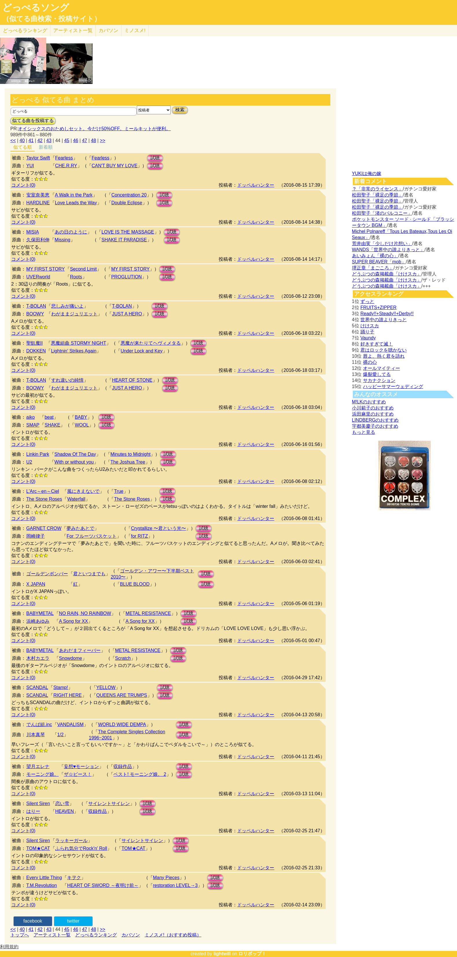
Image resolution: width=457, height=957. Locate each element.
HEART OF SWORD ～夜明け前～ (103, 885)
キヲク (74, 877)
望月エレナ (37, 766)
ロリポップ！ (252, 953)
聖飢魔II (34, 343)
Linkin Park (37, 454)
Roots (76, 276)
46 (75, 140)
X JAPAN (35, 584)
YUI (30, 165)
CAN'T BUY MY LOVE (115, 165)
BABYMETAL (40, 613)
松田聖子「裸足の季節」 (377, 194)
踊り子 (367, 331)
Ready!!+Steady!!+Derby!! (387, 313)
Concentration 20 (129, 194)
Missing (62, 239)
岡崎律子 (35, 536)
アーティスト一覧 (52, 934)
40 (22, 140)
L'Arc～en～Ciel (42, 491)
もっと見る (363, 432)
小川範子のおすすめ (373, 407)
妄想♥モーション (81, 766)
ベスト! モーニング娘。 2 (139, 774)
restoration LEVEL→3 (175, 885)
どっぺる (25, 30)
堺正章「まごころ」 (373, 267)
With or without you (74, 462)
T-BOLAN (36, 306)
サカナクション (379, 380)
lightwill (222, 953)
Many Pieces (166, 877)
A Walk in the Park (74, 194)
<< (13, 140)
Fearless (64, 157)
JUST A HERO (127, 313)
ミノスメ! (134, 30)
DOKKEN (36, 350)
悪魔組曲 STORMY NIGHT (78, 343)
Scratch (123, 658)
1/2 (60, 734)
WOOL (82, 425)
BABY (81, 417)
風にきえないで (83, 491)
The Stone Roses (44, 499)
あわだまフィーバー (80, 650)
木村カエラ (37, 658)
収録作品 (122, 766)
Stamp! (60, 687)
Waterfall (76, 499)
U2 (29, 462)
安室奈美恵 (37, 194)
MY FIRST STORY (45, 269)
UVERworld (38, 276)
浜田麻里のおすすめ (373, 414)
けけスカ (369, 325)
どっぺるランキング (96, 934)
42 (40, 140)
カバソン (108, 30)
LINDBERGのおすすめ (375, 420)
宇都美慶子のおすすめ (375, 426)
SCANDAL (37, 687)
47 (84, 140)
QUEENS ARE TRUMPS (121, 695)
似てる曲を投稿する (33, 120)
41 (31, 140)
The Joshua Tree (127, 462)
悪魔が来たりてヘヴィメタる (151, 343)
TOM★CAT (38, 848)
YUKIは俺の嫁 (366, 173)
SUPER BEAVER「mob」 (379, 261)
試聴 (155, 157)
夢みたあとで (80, 528)
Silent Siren (38, 803)
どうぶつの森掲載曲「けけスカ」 (386, 273)
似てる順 (22, 147)
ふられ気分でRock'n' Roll (81, 848)
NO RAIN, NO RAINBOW (85, 613)
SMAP (32, 425)
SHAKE (52, 425)
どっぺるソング (35, 7)
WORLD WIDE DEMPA (122, 724)
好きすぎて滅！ (376, 343)
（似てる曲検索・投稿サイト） (51, 19)
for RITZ (139, 536)
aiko (30, 417)
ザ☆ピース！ (78, 774)
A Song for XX (73, 621)
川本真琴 (35, 734)
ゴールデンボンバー (47, 573)
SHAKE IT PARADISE (124, 239)
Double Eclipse (126, 202)
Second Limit (83, 269)
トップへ (19, 934)
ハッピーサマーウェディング (393, 386)
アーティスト (73, 30)
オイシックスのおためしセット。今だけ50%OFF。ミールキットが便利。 (94, 128)
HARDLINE (38, 202)
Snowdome (70, 658)
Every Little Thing (44, 877)
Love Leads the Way (76, 202)
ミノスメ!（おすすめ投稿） (173, 934)
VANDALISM (70, 724)
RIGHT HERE (67, 695)
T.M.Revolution (41, 885)
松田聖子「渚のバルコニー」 (382, 213)
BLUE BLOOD (135, 584)
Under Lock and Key (142, 350)
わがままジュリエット (74, 313)
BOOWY (35, 313)
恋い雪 (62, 803)
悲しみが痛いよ (67, 306)
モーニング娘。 (42, 774)
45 (66, 140)
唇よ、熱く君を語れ (384, 356)
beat (49, 417)
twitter (73, 921)
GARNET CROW (43, 528)
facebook (32, 921)
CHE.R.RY (66, 165)
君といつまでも (89, 573)
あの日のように (71, 231)
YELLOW (106, 687)
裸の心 (370, 362)
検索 (180, 109)
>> (102, 140)
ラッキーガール (71, 840)
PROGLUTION (126, 276)
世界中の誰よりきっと (383, 319)
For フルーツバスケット (91, 536)
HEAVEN (64, 811)
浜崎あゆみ (37, 621)
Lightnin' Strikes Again (73, 350)
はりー (33, 811)
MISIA (32, 231)
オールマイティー (381, 368)
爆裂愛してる (377, 374)
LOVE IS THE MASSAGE (128, 231)
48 (93, 140)
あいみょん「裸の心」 (375, 255)
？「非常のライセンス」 (377, 188)
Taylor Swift (38, 157)
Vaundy (368, 337)
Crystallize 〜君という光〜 (158, 528)
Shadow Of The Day (75, 454)
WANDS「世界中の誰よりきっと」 (388, 249)
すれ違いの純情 (67, 380)
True (118, 491)
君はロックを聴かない (383, 350)
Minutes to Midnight (130, 454)
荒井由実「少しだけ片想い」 (382, 243)
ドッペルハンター (255, 185)
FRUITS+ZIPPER (378, 307)
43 (48, 140)
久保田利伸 (37, 239)
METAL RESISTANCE (148, 613)
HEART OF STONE (132, 380)
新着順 (46, 147)
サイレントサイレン (109, 803)
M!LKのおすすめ (369, 401)
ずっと (367, 301)
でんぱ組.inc (39, 724)
